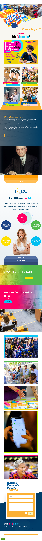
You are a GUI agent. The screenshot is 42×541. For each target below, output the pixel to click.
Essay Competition (21, 176)
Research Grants (21, 257)
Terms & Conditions (17, 533)
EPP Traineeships (21, 260)
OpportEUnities (21, 181)
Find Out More (29, 277)
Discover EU (21, 263)
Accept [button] (3, 538)
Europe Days (21, 179)
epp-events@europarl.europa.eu (11, 528)
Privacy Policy (23, 533)
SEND (30, 513)
